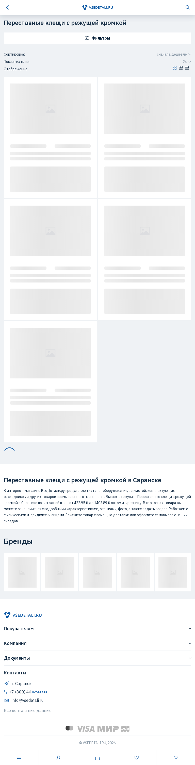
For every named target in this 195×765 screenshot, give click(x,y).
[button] (174, 69)
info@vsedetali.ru (23, 700)
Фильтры (97, 38)
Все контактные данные (28, 710)
